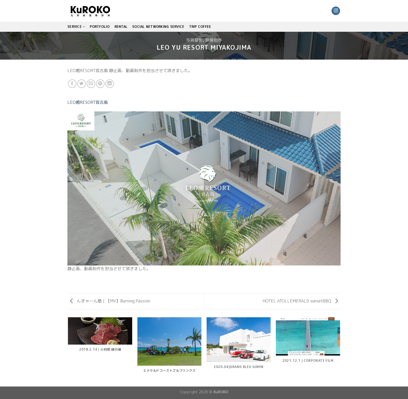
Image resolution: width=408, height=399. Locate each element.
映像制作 (213, 40)
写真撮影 (194, 40)
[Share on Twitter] (81, 83)
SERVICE (76, 26)
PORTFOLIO (100, 26)
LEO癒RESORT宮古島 (87, 102)
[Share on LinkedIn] (109, 83)
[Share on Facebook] (72, 83)
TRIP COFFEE (200, 26)
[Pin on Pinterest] (100, 83)
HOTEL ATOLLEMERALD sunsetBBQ (300, 301)
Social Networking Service (158, 26)
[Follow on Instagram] (336, 11)
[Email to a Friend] (91, 83)
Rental (121, 26)
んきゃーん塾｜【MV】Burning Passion (110, 301)
